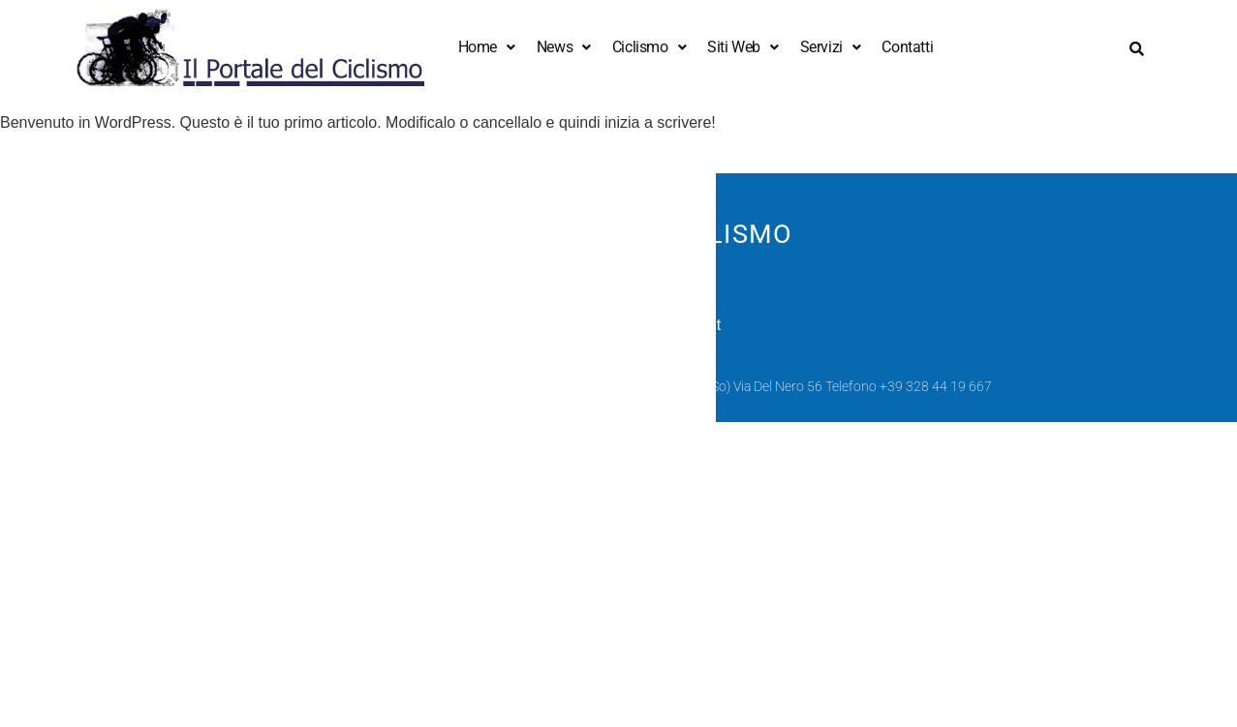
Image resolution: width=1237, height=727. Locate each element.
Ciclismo (649, 47)
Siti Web (742, 47)
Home (486, 47)
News (564, 47)
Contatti (907, 47)
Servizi (830, 47)
